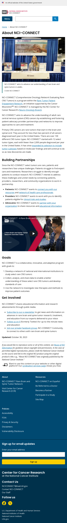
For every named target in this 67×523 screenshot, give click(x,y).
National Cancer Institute (12, 516)
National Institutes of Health (13, 513)
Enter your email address (13, 449)
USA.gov (5, 519)
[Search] (55, 18)
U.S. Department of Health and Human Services (21, 510)
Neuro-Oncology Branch (30, 110)
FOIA (4, 417)
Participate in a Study (45, 395)
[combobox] (33, 18)
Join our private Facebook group (22, 328)
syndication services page (34, 365)
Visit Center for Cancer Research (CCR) (12, 389)
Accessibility (7, 413)
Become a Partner (43, 390)
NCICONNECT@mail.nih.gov (15, 486)
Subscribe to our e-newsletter (20, 312)
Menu (7, 18)
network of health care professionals (36, 192)
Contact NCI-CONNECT (12, 489)
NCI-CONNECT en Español (47, 381)
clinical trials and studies (35, 199)
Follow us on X (13, 321)
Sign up (33, 461)
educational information (51, 206)
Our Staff (6, 492)
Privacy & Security (10, 422)
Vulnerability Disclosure (13, 431)
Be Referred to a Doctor (46, 386)
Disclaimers (7, 426)
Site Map (39, 399)
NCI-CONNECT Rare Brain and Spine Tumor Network (16, 382)
